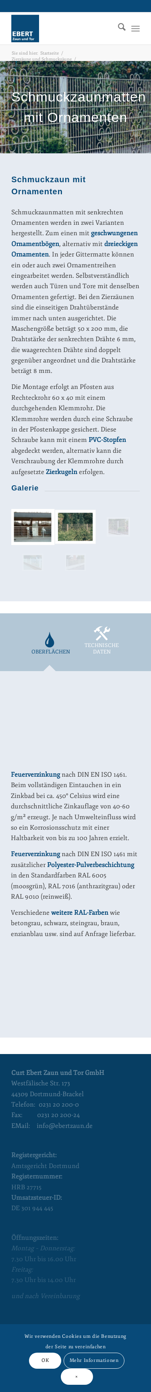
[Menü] (135, 28)
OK (45, 1360)
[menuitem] (118, 28)
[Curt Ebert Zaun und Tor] (62, 28)
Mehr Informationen (94, 1360)
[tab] (49, 648)
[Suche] (118, 28)
